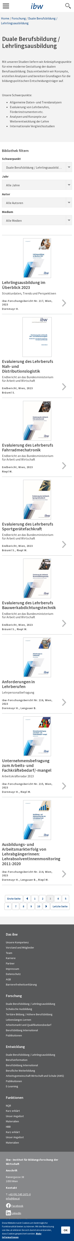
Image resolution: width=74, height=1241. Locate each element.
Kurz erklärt (13, 1111)
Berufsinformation (16, 1060)
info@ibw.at (13, 1198)
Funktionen (14, 1098)
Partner (10, 963)
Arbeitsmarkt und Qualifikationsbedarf (28, 1025)
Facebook (17, 1206)
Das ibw (12, 934)
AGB (8, 979)
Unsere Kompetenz (17, 942)
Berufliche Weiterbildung (20, 1070)
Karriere (11, 958)
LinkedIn (16, 1213)
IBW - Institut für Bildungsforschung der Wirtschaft (37, 6)
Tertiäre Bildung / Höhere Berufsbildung (29, 1014)
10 (38, 906)
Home (5, 18)
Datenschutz (13, 974)
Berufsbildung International (22, 1030)
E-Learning (12, 1086)
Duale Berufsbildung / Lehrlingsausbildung (30, 1004)
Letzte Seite (60, 906)
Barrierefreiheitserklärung (21, 984)
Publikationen (14, 1035)
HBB (8, 1126)
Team (9, 953)
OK (66, 1230)
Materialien (12, 1121)
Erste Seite (14, 898)
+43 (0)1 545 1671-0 (19, 1194)
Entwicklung (15, 1047)
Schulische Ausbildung (19, 1009)
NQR (8, 1105)
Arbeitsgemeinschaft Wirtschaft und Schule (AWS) (35, 1076)
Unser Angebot (15, 1116)
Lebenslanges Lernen (18, 1019)
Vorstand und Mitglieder (20, 947)
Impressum (12, 969)
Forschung (19, 18)
